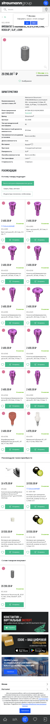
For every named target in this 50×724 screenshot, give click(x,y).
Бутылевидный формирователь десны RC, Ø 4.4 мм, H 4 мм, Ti (12, 399)
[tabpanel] (25, 314)
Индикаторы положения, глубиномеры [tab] (17, 194)
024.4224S (29, 270)
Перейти (10, 628)
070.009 (3, 489)
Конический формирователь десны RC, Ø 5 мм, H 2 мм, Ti (11, 274)
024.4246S (29, 353)
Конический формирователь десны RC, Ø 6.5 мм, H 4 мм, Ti (11, 357)
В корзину (14, 240)
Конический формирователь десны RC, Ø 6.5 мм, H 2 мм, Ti (36, 316)
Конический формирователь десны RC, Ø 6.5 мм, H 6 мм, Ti (36, 357)
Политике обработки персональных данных (34, 705)
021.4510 (4, 591)
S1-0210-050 (30, 537)
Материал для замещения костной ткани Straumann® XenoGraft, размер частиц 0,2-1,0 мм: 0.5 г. (36, 543)
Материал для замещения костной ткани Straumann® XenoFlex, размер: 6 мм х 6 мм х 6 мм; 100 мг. (12, 543)
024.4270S (4, 436)
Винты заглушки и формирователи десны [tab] (17, 183)
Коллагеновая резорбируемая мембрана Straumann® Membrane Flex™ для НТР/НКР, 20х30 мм (11, 495)
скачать (28, 113)
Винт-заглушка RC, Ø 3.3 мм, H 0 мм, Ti (12, 233)
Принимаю (25, 711)
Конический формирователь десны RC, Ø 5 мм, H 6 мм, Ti (11, 316)
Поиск (5, 9)
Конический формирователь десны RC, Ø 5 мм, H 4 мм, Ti (36, 274)
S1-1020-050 (30, 491)
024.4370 (29, 436)
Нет (34, 23)
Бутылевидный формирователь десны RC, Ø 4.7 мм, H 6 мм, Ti (37, 399)
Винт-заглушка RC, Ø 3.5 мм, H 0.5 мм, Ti (36, 230)
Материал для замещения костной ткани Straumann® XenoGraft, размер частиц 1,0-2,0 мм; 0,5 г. (36, 498)
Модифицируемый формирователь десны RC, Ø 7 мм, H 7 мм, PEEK (11, 441)
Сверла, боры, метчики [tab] (11, 189)
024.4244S (4, 353)
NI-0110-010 (5, 537)
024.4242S (29, 312)
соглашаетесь (43, 699)
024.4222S (4, 270)
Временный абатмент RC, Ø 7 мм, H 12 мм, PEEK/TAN (36, 440)
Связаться (10, 672)
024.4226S (4, 312)
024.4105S (29, 226)
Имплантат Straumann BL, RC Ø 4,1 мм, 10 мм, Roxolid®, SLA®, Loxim (12, 597)
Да (27, 23)
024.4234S (4, 395)
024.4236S (29, 395)
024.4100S (4, 229)
